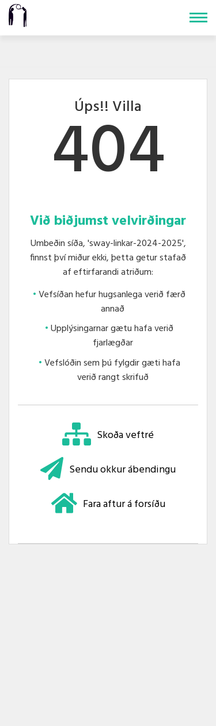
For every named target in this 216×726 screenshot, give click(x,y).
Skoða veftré (108, 435)
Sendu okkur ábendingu (108, 470)
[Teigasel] (17, 14)
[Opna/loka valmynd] (198, 17)
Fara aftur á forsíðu (108, 504)
